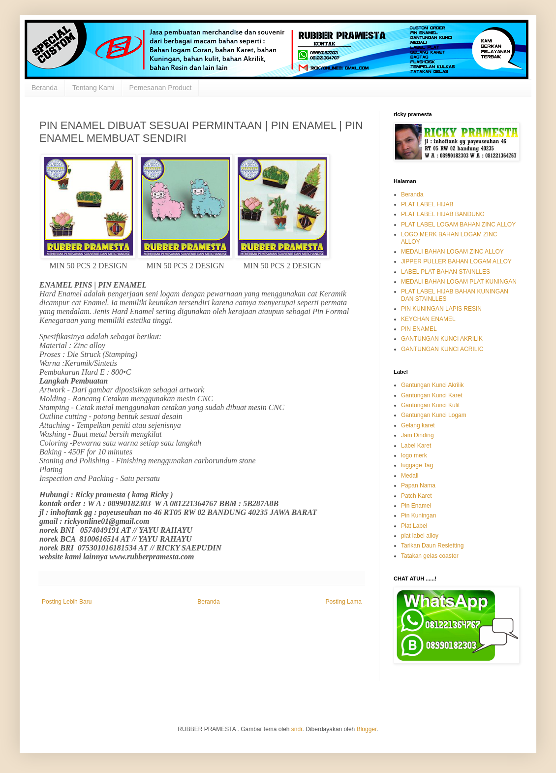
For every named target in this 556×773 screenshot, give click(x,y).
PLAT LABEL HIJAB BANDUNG (443, 214)
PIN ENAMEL (419, 328)
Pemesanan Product (160, 88)
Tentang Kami (93, 88)
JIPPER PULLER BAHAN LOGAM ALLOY (456, 261)
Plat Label (414, 525)
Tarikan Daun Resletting (432, 545)
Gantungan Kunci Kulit (430, 405)
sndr (297, 729)
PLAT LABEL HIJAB (427, 204)
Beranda (44, 88)
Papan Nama (418, 485)
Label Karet (416, 445)
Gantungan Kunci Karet (432, 395)
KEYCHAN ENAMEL (428, 319)
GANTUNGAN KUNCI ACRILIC (442, 349)
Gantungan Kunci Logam (433, 415)
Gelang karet (418, 425)
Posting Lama (344, 601)
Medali (409, 475)
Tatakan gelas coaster (430, 555)
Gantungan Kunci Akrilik (432, 385)
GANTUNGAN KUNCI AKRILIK (442, 338)
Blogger (367, 729)
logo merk (414, 455)
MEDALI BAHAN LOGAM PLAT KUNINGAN (459, 281)
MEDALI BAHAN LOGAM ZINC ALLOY (452, 251)
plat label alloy (419, 535)
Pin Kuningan (418, 515)
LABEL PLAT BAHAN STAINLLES (445, 271)
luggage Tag (417, 465)
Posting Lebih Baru (67, 601)
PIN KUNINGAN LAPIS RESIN (441, 308)
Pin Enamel (416, 505)
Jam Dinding (417, 435)
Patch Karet (416, 495)
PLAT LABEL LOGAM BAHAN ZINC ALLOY (458, 224)
